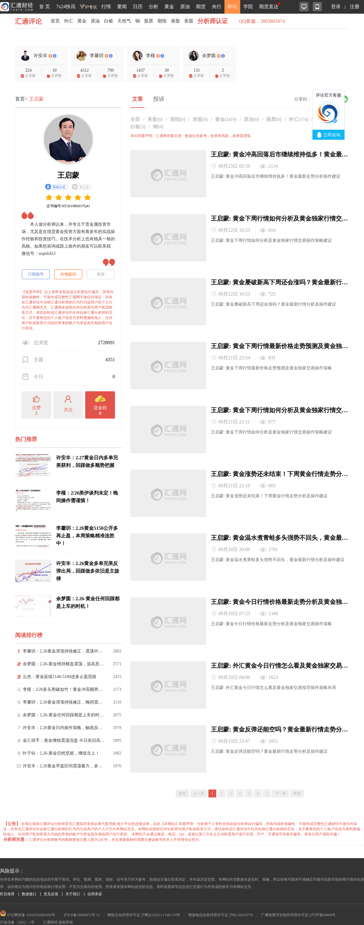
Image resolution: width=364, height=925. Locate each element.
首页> (21, 98)
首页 (55, 21)
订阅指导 (36, 274)
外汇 (69, 21)
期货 (201, 6)
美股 (195, 21)
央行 (216, 6)
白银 (111, 21)
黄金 (169, 6)
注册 (354, 6)
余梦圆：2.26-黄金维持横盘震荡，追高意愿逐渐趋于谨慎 (64, 664)
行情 (106, 6)
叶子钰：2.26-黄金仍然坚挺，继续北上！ (61, 753)
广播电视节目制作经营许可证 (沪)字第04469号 (298, 905)
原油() (251, 119)
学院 (248, 6)
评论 (232, 6)
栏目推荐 (7, 884)
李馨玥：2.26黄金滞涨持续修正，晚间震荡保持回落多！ (64, 702)
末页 (297, 783)
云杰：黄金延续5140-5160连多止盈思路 (59, 676)
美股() (155, 119)
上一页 (198, 783)
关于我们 (73, 884)
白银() (138, 126)
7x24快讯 (66, 6)
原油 (185, 6)
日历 (138, 6)
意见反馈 (51, 884)
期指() (177, 119)
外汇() (298, 119)
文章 (137, 99)
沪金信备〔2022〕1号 (17, 912)
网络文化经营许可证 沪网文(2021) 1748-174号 (143, 905)
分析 (153, 6)
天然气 (127, 21)
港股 (181, 21)
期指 (167, 21)
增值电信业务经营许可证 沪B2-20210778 (220, 905)
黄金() (226, 119)
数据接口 (29, 884)
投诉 (101, 274)
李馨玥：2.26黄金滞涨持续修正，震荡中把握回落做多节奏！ (64, 651)
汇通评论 (30, 21)
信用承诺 (94, 884)
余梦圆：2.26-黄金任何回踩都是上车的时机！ (64, 715)
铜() (158, 126)
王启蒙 (36, 98)
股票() (273, 119)
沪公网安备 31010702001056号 (27, 905)
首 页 (44, 6)
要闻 (122, 6)
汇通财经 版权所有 (58, 912)
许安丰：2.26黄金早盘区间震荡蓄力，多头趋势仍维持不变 (64, 766)
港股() (200, 119)
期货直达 (268, 6)
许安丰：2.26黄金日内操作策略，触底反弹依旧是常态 (64, 727)
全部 (135, 119)
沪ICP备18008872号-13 (82, 905)
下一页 (280, 783)
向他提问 (68, 274)
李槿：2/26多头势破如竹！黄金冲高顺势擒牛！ (64, 689)
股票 (153, 21)
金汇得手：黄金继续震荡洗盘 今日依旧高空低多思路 (64, 740)
